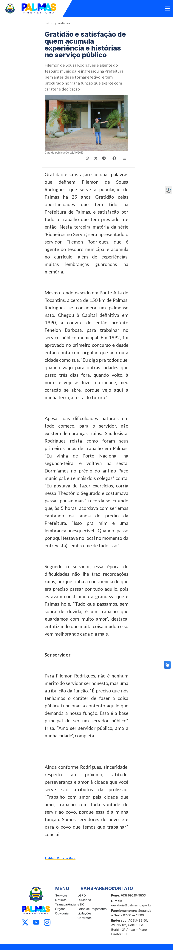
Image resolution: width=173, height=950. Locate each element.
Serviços (61, 895)
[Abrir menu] (167, 8)
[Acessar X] (25, 923)
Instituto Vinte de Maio (60, 858)
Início (49, 23)
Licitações (84, 913)
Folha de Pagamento (92, 909)
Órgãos (60, 909)
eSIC (81, 904)
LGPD (82, 895)
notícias (64, 23)
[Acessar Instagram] (47, 923)
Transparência (65, 904)
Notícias (61, 900)
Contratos (85, 918)
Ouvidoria (62, 913)
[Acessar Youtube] (36, 923)
